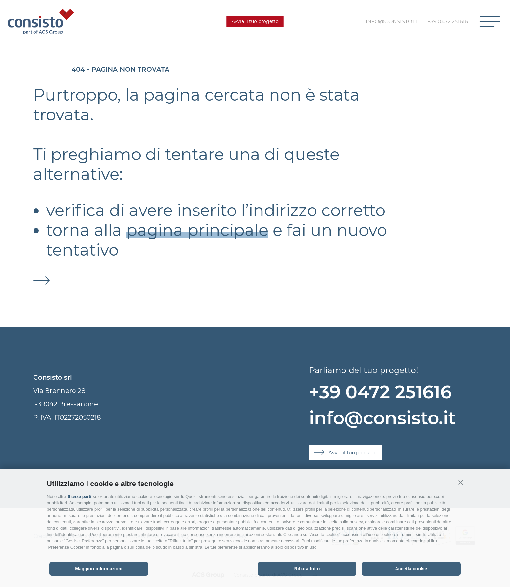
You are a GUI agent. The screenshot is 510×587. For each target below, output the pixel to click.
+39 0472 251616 (380, 392)
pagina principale (197, 230)
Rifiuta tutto (307, 568)
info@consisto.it (382, 418)
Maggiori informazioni (98, 568)
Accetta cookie (411, 568)
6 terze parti (79, 496)
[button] (460, 482)
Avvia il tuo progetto (255, 21)
